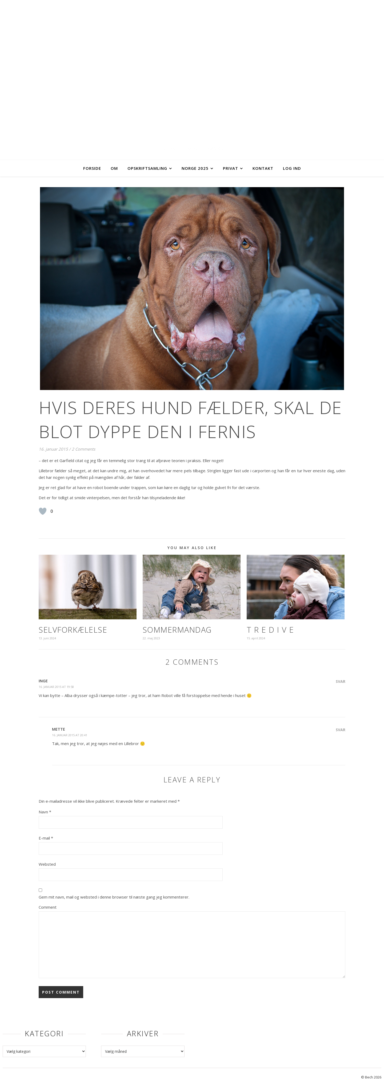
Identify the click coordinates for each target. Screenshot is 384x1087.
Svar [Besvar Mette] (340, 729)
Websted (47, 864)
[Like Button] (43, 511)
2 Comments (83, 449)
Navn (45, 811)
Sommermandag (177, 629)
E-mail (46, 838)
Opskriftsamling (147, 168)
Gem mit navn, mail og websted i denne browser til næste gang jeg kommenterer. (114, 897)
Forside (92, 168)
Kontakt (263, 168)
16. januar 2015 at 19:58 (56, 687)
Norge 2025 (195, 168)
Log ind (292, 168)
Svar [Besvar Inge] (340, 681)
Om (114, 168)
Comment (48, 907)
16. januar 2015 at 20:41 (69, 735)
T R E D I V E (270, 629)
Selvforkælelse (73, 629)
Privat (230, 168)
